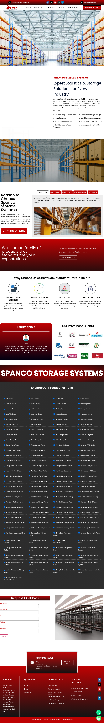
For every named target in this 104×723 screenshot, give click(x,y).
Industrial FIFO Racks (87, 445)
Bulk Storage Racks (37, 435)
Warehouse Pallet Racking (89, 497)
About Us (38, 7)
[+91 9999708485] (81, 2)
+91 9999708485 (90, 2)
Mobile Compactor (62, 429)
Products (50, 7)
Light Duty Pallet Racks (13, 460)
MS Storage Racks (37, 419)
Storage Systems (61, 414)
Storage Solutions (12, 424)
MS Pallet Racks (36, 409)
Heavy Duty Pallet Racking (64, 497)
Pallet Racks (84, 398)
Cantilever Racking (12, 435)
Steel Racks (59, 398)
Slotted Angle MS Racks (88, 471)
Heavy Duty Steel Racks (14, 466)
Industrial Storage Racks (88, 466)
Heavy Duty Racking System (89, 517)
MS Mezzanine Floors (87, 450)
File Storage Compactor (63, 471)
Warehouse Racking (87, 440)
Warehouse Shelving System (65, 528)
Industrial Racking (86, 424)
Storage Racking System (64, 466)
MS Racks (9, 398)
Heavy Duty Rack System (39, 486)
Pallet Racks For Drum (63, 450)
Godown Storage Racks (38, 460)
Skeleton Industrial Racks (88, 502)
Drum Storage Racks (38, 440)
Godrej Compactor (37, 429)
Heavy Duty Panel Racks (39, 476)
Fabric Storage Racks (38, 445)
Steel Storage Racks (12, 440)
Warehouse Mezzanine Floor (15, 533)
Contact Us (72, 7)
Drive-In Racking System (14, 481)
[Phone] (98, 712)
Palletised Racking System (14, 502)
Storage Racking (85, 409)
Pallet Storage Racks (62, 440)
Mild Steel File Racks (62, 445)
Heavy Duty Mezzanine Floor (89, 528)
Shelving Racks (61, 404)
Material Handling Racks (64, 476)
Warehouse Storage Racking (65, 522)
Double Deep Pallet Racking (65, 517)
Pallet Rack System (86, 435)
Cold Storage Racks (87, 429)
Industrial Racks (11, 409)
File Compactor (85, 404)
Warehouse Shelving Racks (40, 512)
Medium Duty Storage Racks (89, 522)
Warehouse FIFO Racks (63, 460)
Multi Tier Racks (11, 414)
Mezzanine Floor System (39, 491)
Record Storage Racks (13, 450)
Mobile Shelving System (14, 486)
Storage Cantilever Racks (88, 486)
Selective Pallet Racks (38, 450)
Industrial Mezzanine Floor (14, 517)
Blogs (61, 7)
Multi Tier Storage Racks (64, 481)
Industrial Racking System (14, 507)
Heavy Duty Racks (62, 419)
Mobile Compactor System (89, 507)
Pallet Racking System (13, 455)
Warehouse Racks (86, 419)
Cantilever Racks (86, 414)
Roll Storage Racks (62, 435)
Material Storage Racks (88, 460)
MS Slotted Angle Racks (39, 466)
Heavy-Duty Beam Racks (88, 481)
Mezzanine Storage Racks (39, 502)
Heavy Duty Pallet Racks (14, 471)
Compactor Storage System (89, 491)
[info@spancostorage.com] (9, 2)
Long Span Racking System (65, 507)
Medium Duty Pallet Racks (39, 507)
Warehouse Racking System (15, 522)
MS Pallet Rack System (88, 455)
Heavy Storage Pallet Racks (89, 512)
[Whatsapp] (98, 718)
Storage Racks (11, 404)
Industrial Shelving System (64, 512)
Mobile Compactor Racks (64, 486)
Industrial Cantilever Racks (39, 517)
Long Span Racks (36, 414)
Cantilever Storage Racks (14, 491)
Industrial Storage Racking (39, 497)
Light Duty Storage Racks (88, 476)
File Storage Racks (37, 424)
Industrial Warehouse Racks (40, 522)
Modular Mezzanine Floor (64, 502)
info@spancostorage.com (21, 2)
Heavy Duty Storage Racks (64, 491)
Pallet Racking (35, 404)
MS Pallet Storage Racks (14, 476)
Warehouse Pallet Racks (39, 471)
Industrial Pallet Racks (38, 455)
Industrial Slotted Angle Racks (90, 533)
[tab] (43, 192)
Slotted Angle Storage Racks (40, 528)
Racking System (61, 409)
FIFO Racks (35, 398)
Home (28, 7)
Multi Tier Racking (61, 424)
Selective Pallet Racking (39, 481)
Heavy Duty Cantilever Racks (15, 528)
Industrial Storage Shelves (14, 512)
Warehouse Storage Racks (15, 497)
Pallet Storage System (63, 455)
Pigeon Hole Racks (12, 429)
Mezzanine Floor (11, 419)
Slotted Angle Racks (12, 445)
